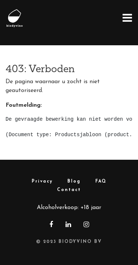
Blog (74, 181)
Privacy (42, 181)
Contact (69, 190)
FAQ (100, 181)
